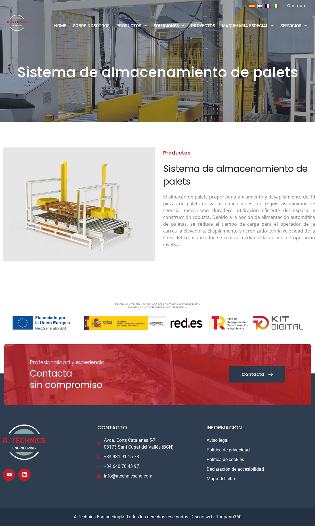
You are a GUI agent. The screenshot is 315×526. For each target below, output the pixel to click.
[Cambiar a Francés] (266, 5)
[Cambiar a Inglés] (258, 5)
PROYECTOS (203, 25)
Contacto (296, 6)
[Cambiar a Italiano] (274, 5)
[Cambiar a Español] (251, 5)
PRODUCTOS (131, 26)
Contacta (256, 374)
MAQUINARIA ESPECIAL (248, 26)
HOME (60, 25)
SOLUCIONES (169, 26)
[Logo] (21, 23)
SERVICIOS (293, 26)
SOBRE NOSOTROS (91, 25)
